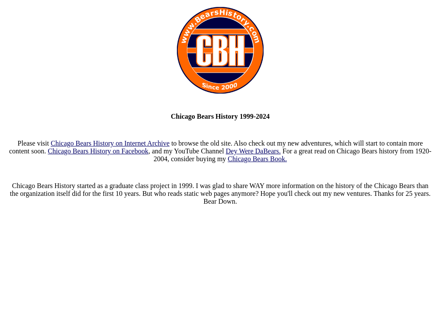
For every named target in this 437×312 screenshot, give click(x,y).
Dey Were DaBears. (253, 151)
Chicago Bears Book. (257, 158)
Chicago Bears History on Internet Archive (110, 143)
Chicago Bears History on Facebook (98, 151)
